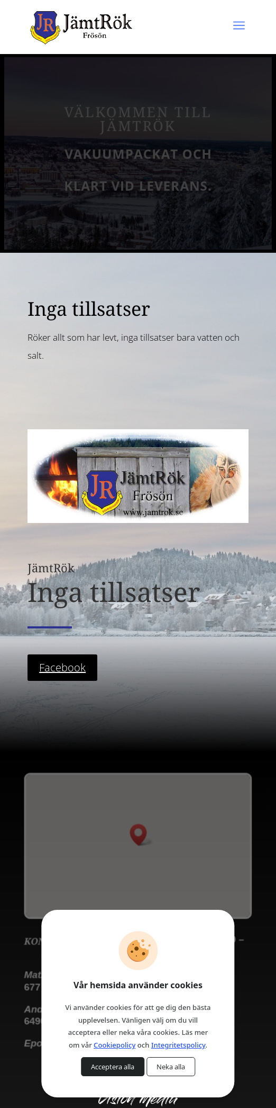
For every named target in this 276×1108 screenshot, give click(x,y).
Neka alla (171, 1066)
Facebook (62, 667)
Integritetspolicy (178, 1045)
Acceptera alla (112, 1066)
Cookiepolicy (114, 1045)
